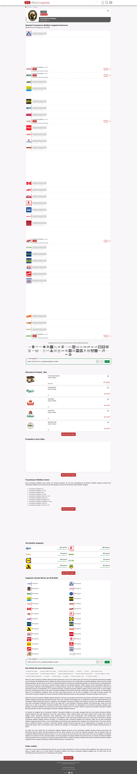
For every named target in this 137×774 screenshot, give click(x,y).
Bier (28, 7)
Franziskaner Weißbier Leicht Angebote (66, 671)
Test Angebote (79, 671)
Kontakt (63, 769)
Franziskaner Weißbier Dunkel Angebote (48, 671)
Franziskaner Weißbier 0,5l (36, 489)
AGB (68, 767)
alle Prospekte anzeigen (68, 475)
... (32, 7)
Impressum (65, 767)
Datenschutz (72, 767)
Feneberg (91, 705)
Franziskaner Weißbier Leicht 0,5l (38, 503)
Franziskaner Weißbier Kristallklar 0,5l (39, 499)
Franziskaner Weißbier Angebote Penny (34, 676)
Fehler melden (68, 758)
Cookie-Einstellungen (71, 769)
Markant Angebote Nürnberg (96, 671)
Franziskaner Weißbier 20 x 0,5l (37, 490)
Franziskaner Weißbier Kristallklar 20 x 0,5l (40, 501)
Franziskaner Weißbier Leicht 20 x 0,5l (39, 505)
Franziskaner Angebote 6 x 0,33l (77, 676)
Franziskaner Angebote (56, 676)
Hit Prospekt (86, 671)
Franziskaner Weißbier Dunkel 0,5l (38, 498)
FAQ (66, 769)
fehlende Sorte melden (68, 509)
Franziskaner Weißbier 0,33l (36, 492)
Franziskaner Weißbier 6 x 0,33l (37, 494)
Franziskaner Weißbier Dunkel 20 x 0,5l (39, 496)
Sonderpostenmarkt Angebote (32, 671)
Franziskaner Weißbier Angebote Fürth (65, 673)
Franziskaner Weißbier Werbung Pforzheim (84, 673)
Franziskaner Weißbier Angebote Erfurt (48, 673)
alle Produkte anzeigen (68, 434)
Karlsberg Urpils (66, 721)
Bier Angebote (46, 676)
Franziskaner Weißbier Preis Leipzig (102, 673)
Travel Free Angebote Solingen (32, 673)
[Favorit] (108, 10)
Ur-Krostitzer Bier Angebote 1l (92, 676)
